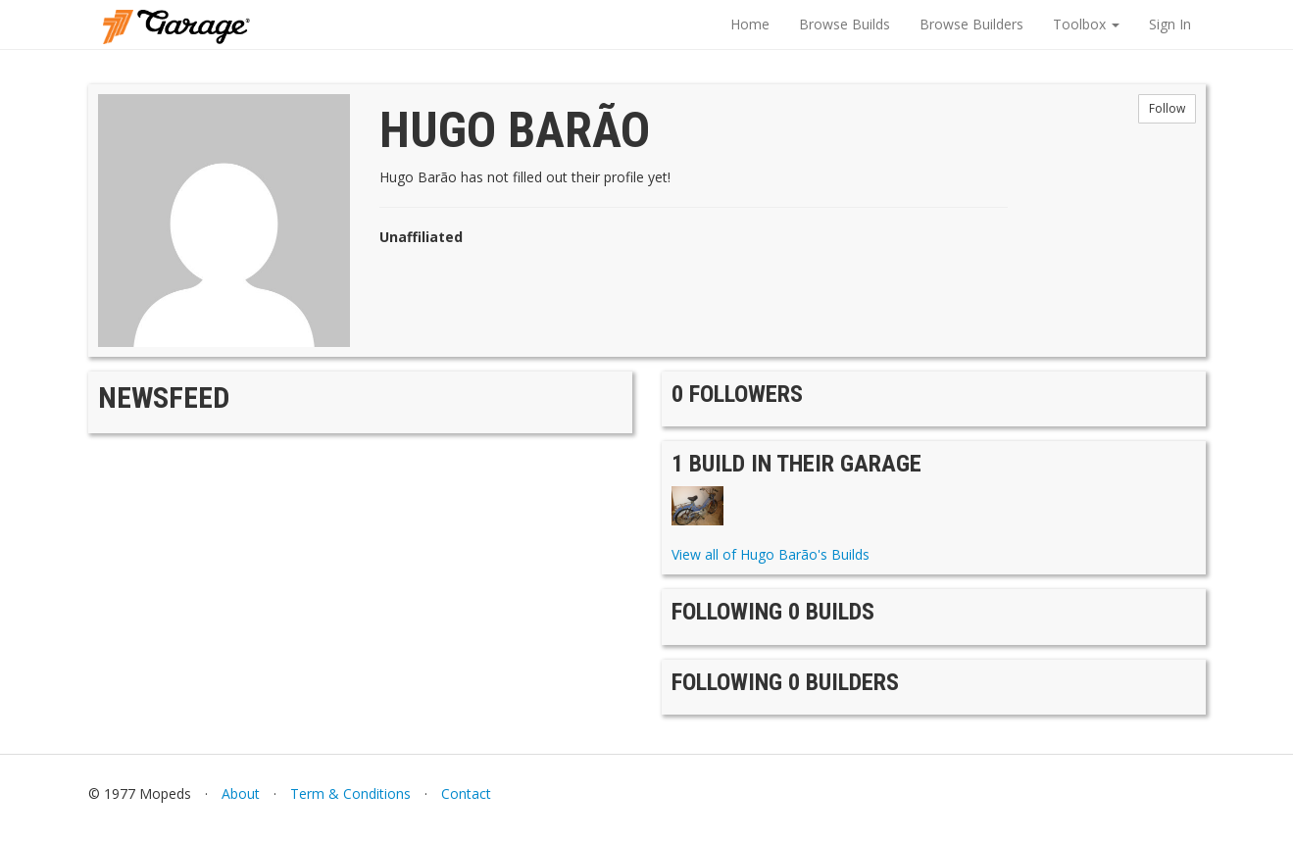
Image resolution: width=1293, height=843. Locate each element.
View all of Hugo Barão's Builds (770, 554)
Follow (1167, 108)
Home (750, 24)
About (241, 793)
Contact (466, 793)
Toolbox (1086, 24)
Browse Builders (971, 24)
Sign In (1170, 24)
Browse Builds (844, 24)
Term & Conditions (350, 793)
